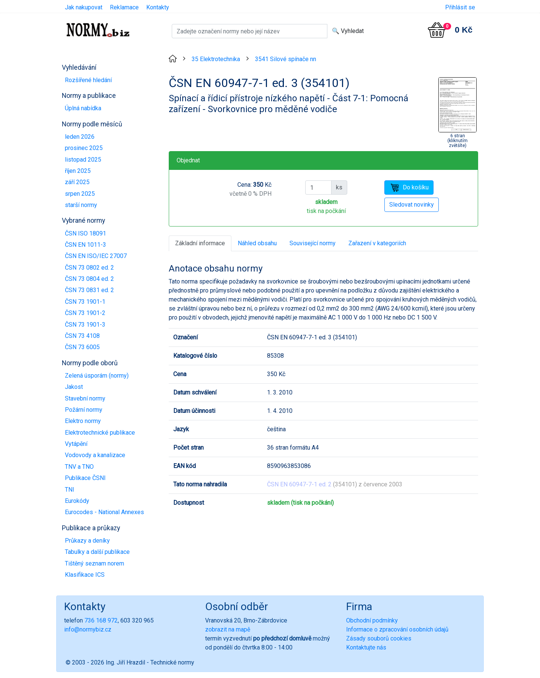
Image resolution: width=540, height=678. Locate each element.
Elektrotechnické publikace (100, 432)
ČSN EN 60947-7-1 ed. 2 (299, 484)
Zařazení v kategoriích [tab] (377, 243)
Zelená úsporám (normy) (97, 375)
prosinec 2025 (84, 148)
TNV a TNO (79, 466)
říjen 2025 (78, 170)
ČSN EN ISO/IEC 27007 (96, 256)
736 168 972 (101, 620)
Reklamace (124, 7)
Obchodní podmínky (372, 620)
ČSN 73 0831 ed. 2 (89, 290)
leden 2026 (79, 136)
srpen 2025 (80, 193)
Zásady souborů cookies (378, 638)
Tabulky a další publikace (97, 551)
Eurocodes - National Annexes (104, 512)
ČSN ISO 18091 (85, 233)
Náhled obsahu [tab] (257, 243)
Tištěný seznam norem (94, 563)
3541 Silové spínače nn (285, 59)
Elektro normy (83, 420)
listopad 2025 (83, 159)
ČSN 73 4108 (82, 335)
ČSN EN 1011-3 (85, 244)
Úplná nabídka (83, 108)
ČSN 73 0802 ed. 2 (89, 267)
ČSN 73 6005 (82, 347)
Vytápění (76, 443)
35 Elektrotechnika (216, 59)
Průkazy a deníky (87, 540)
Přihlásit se (460, 7)
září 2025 (77, 182)
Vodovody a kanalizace (95, 455)
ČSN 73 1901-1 (85, 301)
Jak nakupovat (83, 7)
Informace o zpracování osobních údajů (397, 629)
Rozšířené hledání (88, 80)
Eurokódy (77, 500)
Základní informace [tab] (200, 243)
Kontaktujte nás (366, 647)
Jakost (74, 386)
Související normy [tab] (313, 243)
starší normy (81, 204)
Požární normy (83, 409)
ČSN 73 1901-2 (85, 312)
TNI (69, 489)
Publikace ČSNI (85, 478)
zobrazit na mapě (227, 629)
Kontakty (157, 7)
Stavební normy (85, 398)
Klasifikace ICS (85, 574)
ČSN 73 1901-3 (85, 324)
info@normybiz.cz (87, 629)
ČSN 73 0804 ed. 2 (89, 278)
